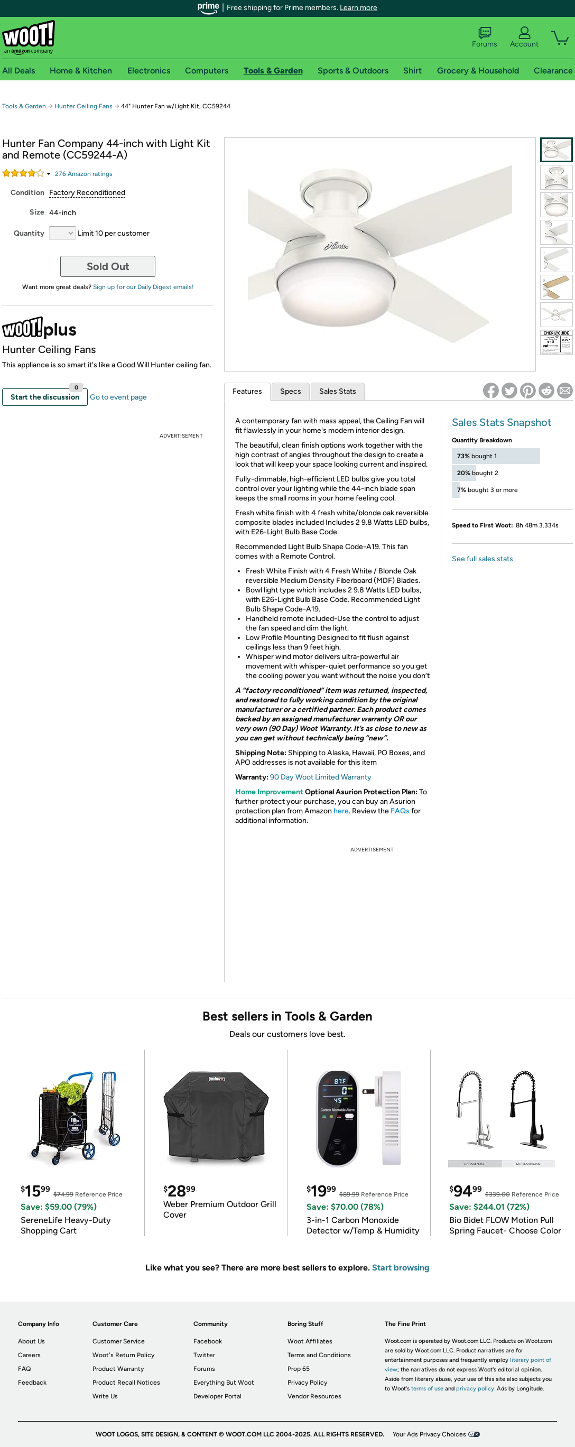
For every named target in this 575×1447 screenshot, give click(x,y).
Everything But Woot (223, 1382)
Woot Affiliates (310, 1341)
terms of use (427, 1388)
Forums (484, 37)
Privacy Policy (307, 1382)
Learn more (358, 7)
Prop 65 (299, 1368)
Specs (290, 391)
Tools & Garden (24, 106)
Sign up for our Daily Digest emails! (143, 287)
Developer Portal (217, 1396)
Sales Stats (337, 391)
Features (247, 391)
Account (524, 37)
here (341, 810)
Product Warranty (118, 1368)
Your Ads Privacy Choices (429, 1434)
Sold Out (108, 266)
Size (37, 212)
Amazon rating (84, 174)
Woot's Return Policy (123, 1355)
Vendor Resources (314, 1396)
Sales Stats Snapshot (502, 422)
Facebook (207, 1341)
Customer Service (118, 1341)
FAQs (400, 810)
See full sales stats (482, 558)
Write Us (105, 1396)
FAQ (24, 1368)
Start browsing (401, 1268)
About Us (31, 1341)
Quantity (29, 233)
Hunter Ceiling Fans (83, 106)
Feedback (32, 1382)
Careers (29, 1355)
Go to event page (118, 397)
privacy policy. (475, 1388)
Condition (27, 192)
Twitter (204, 1355)
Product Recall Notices (126, 1382)
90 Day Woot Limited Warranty (321, 777)
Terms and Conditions (319, 1355)
